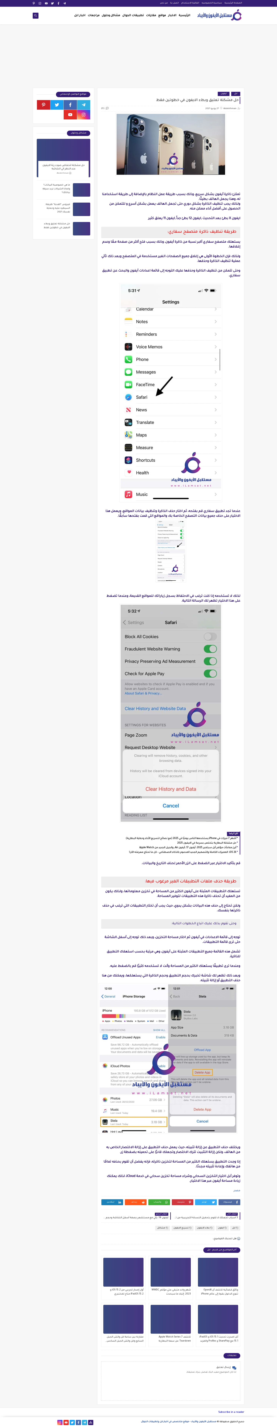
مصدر (237, 1190)
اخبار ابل (79, 15)
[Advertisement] (138, 58)
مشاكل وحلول (111, 15)
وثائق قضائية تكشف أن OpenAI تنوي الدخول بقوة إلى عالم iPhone (219, 1292)
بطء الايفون (205, 1228)
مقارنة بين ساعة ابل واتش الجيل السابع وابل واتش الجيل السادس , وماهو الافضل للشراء (124, 1339)
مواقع (162, 15)
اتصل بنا (174, 3)
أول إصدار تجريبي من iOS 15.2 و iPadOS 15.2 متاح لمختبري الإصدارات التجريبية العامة (127, 1292)
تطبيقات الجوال (133, 15)
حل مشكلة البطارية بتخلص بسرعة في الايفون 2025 (206, 843)
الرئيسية (184, 15)
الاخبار (172, 15)
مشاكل (162, 1228)
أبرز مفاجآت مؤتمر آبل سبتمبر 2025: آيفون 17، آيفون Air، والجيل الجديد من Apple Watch (187, 847)
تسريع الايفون (183, 1228)
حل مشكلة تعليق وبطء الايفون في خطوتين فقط (57, 226)
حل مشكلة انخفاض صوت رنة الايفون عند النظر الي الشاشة (64, 167)
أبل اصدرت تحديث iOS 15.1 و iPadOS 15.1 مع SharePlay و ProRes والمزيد (218, 1339)
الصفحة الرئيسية (233, 3)
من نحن (164, 3)
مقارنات (151, 15)
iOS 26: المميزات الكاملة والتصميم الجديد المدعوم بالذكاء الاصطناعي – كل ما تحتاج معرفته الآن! (182, 852)
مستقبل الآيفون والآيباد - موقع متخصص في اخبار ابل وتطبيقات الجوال (178, 1422)
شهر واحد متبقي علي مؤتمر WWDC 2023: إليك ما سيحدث (171, 1292)
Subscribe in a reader (231, 1412)
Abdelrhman (64, 173)
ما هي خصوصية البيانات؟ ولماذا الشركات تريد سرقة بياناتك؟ (56, 189)
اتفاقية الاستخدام (190, 3)
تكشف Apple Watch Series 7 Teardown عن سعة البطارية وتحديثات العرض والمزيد (175, 1339)
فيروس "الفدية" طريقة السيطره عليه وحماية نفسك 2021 (58, 208)
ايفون (224, 94)
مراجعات (93, 15)
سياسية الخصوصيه (212, 3)
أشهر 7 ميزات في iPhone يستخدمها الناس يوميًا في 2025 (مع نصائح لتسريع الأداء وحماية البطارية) (181, 838)
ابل (235, 94)
